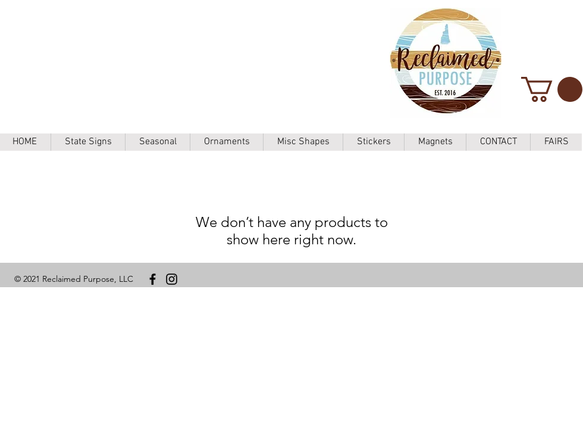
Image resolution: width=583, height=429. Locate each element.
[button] (551, 89)
